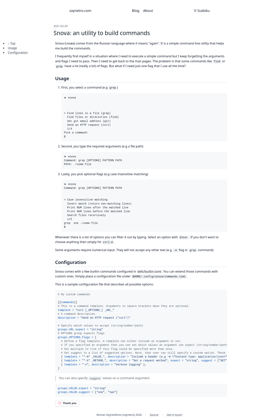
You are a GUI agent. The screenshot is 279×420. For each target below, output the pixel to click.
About (148, 10)
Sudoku (202, 10)
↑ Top (11, 43)
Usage (12, 48)
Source (154, 415)
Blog (135, 10)
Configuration (18, 52)
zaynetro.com (80, 10)
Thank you (67, 403)
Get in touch (174, 415)
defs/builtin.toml (149, 271)
